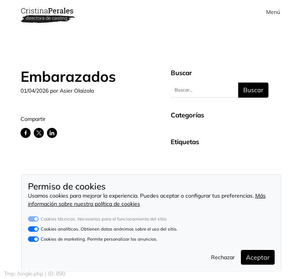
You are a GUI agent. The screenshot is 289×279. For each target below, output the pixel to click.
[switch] (33, 229)
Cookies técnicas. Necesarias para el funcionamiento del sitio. (104, 219)
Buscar (253, 90)
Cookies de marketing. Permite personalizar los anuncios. (99, 239)
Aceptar (258, 257)
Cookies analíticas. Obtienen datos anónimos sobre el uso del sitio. (109, 229)
